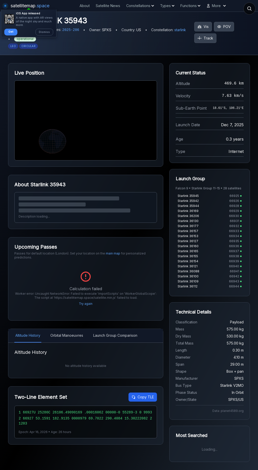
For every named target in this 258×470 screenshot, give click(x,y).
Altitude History (27, 335)
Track (205, 38)
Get (10, 31)
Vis (203, 26)
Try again (85, 304)
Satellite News (108, 6)
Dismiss (44, 32)
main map (113, 253)
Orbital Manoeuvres (66, 335)
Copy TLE (143, 397)
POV (224, 26)
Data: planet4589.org (228, 411)
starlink (180, 30)
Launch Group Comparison (115, 335)
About (85, 6)
